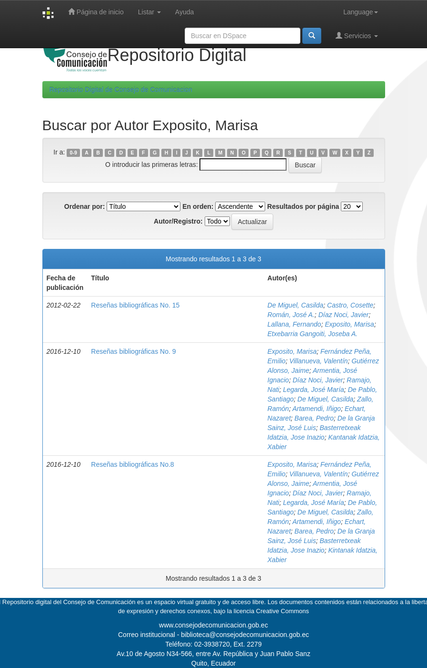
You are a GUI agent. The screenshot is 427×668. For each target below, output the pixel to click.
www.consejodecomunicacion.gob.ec (213, 625)
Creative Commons (282, 611)
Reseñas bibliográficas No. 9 (133, 351)
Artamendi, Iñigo (316, 408)
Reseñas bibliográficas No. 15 (135, 305)
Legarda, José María (313, 389)
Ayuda (184, 12)
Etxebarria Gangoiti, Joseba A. (312, 334)
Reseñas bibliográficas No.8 (132, 464)
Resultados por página (303, 206)
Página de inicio (96, 12)
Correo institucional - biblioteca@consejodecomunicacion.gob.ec (213, 634)
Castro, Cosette (350, 305)
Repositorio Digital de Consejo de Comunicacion (121, 89)
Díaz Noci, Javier (343, 315)
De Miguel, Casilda (296, 305)
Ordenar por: (84, 206)
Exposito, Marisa (349, 324)
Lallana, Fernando (294, 324)
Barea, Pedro (314, 418)
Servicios (357, 35)
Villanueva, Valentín (318, 361)
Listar (149, 12)
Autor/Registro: (178, 221)
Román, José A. (291, 315)
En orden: (197, 206)
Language (360, 12)
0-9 (73, 152)
